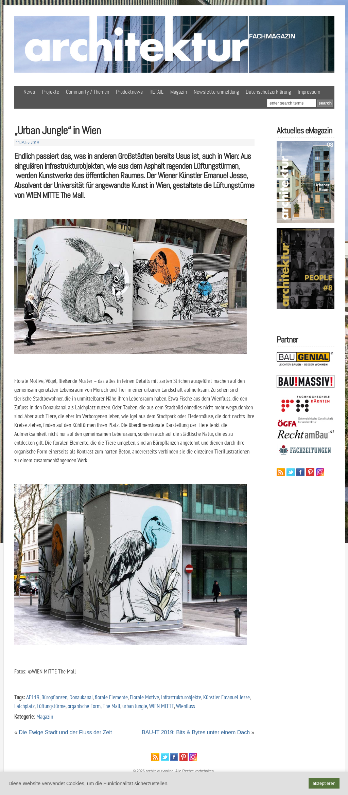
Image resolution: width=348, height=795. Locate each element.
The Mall (111, 706)
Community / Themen (87, 91)
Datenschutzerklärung (268, 91)
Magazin (178, 91)
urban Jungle (134, 706)
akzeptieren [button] (324, 783)
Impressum (309, 91)
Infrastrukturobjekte (181, 697)
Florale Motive (144, 697)
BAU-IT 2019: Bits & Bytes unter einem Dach (196, 732)
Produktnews (129, 91)
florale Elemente (111, 697)
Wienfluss (185, 706)
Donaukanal (81, 697)
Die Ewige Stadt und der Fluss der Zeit (65, 732)
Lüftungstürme (51, 706)
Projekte (50, 91)
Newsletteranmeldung (216, 91)
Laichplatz (24, 706)
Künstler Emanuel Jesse (226, 697)
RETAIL (156, 91)
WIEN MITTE (161, 706)
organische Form (84, 706)
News (29, 91)
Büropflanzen (54, 697)
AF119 (32, 697)
